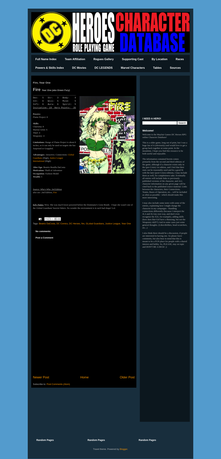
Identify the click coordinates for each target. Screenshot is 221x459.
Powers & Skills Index (49, 67)
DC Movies (79, 67)
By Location (160, 59)
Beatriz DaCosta (47, 223)
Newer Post (41, 377)
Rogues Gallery (103, 59)
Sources (175, 67)
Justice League (112, 223)
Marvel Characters (133, 67)
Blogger (123, 449)
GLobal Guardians (95, 223)
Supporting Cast (132, 59)
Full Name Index (46, 59)
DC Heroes (74, 223)
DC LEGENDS (103, 67)
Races (180, 59)
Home (84, 377)
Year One (126, 223)
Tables (157, 67)
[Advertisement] (84, 347)
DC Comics (62, 223)
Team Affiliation (75, 59)
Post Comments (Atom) (58, 384)
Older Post (127, 377)
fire (82, 223)
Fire (55, 192)
